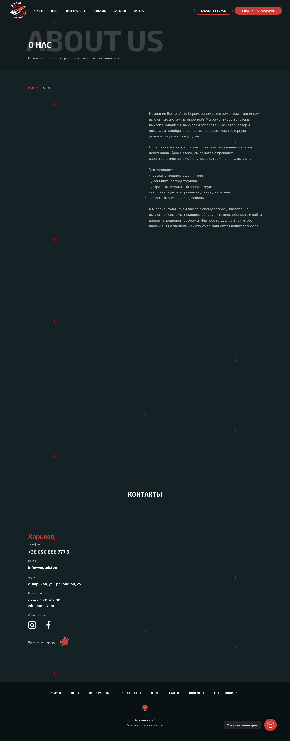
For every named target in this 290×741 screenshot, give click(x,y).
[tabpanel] (145, 591)
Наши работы (75, 10)
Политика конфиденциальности (145, 724)
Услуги (38, 10)
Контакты (99, 10)
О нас (155, 693)
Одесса (139, 10)
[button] (213, 11)
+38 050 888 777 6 (48, 552)
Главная (33, 87)
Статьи (174, 693)
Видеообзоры (130, 693)
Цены (54, 10)
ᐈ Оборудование (226, 693)
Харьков (120, 10)
